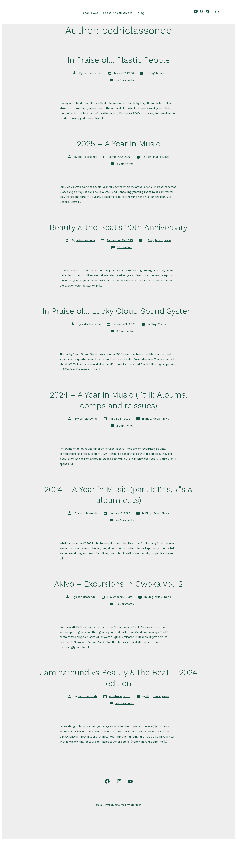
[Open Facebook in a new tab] (207, 11)
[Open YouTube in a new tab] (195, 11)
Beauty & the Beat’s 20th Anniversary (118, 227)
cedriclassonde (92, 73)
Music (160, 73)
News (165, 156)
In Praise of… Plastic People (118, 60)
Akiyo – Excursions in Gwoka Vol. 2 (118, 584)
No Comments (124, 80)
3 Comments (124, 163)
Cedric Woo (91, 13)
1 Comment (124, 247)
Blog (141, 13)
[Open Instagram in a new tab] (201, 11)
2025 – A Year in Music (118, 143)
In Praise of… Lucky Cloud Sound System (118, 311)
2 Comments (124, 425)
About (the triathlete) (118, 13)
